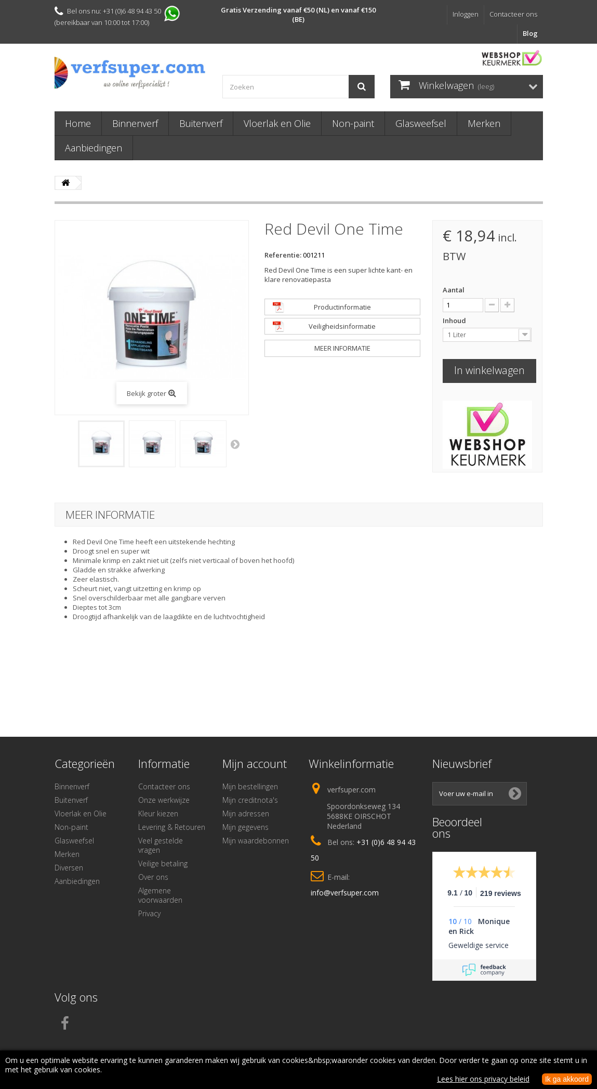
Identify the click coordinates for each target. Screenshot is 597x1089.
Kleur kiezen (158, 813)
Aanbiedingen (93, 148)
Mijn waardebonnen (255, 840)
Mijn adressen (245, 813)
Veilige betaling (163, 863)
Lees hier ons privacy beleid (483, 1079)
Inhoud (455, 320)
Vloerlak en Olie (277, 123)
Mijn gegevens (245, 827)
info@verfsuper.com (345, 893)
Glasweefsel (420, 123)
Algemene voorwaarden (160, 895)
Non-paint (353, 123)
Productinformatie (342, 307)
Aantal (454, 289)
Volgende (236, 444)
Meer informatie (342, 348)
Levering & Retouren (171, 827)
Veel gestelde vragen (160, 845)
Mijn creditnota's (250, 800)
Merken (484, 123)
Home (78, 123)
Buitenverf (200, 123)
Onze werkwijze (164, 800)
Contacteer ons (513, 14)
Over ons (153, 877)
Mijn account (254, 763)
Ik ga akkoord (567, 1079)
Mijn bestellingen (250, 786)
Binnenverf (135, 123)
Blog (530, 33)
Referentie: (282, 255)
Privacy (149, 913)
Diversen (69, 868)
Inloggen (466, 14)
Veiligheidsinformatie (342, 326)
